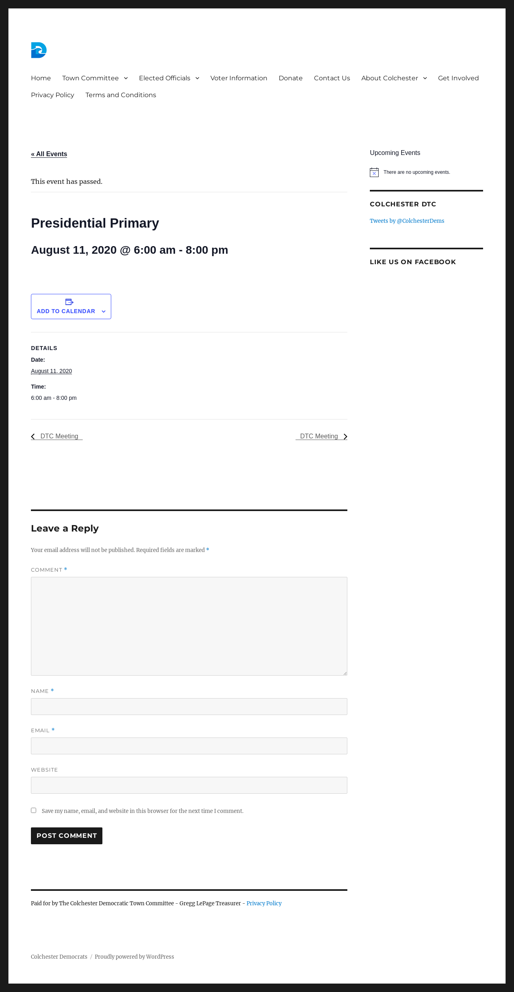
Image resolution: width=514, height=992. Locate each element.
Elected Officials (164, 78)
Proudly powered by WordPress (134, 956)
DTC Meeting (58, 436)
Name (42, 691)
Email (43, 730)
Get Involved (458, 78)
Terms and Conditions (121, 95)
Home (41, 78)
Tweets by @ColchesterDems (407, 221)
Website (44, 769)
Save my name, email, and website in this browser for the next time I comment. (142, 811)
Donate (291, 78)
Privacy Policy (52, 95)
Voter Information (238, 78)
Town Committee (90, 78)
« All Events (49, 154)
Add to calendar (66, 311)
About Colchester (389, 78)
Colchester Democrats (59, 956)
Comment (49, 569)
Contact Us (332, 78)
